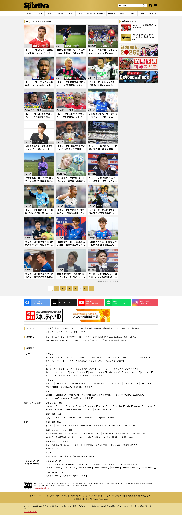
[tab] (50, 13)
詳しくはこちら (30, 512)
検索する (144, 6)
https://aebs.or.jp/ (41, 488)
